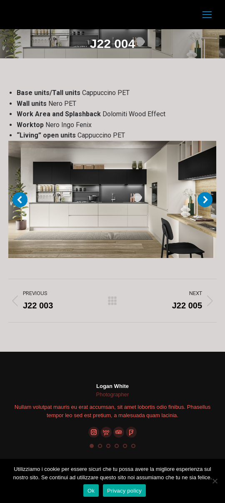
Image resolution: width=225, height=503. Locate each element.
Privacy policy (124, 491)
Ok (91, 491)
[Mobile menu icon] (207, 15)
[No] (214, 481)
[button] (92, 446)
